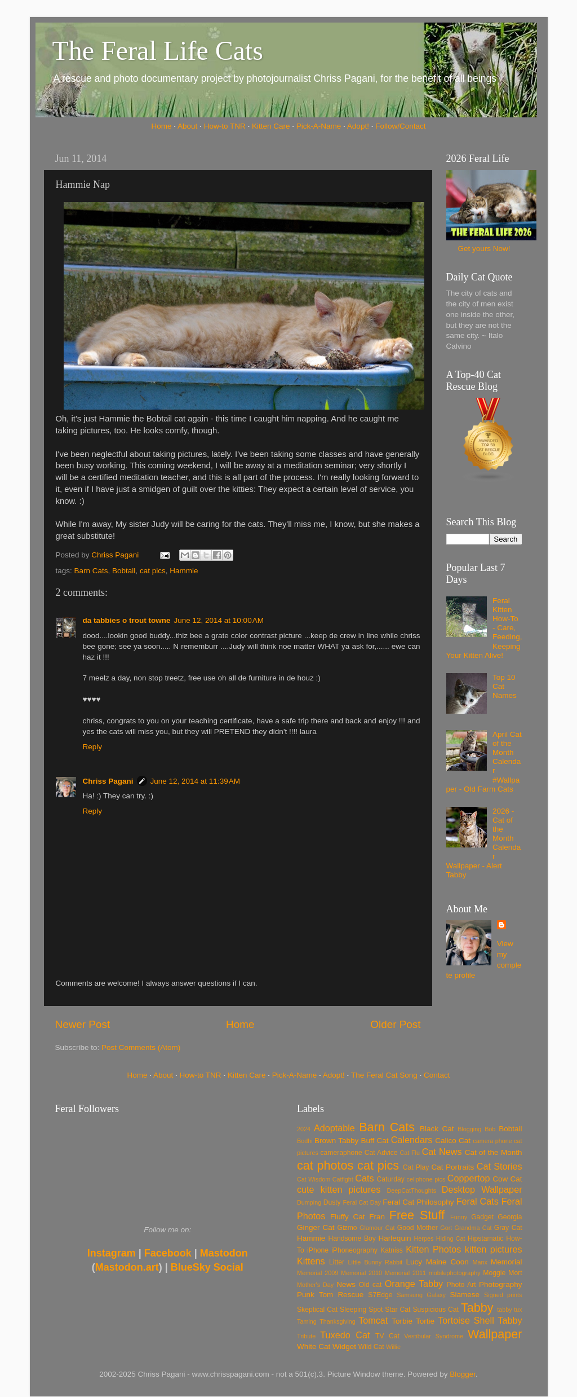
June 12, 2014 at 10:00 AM (219, 620)
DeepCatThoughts (411, 1190)
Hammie (184, 570)
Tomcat (373, 1320)
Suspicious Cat (435, 1309)
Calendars (412, 1140)
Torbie (402, 1321)
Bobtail (123, 570)
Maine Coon (447, 1262)
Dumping (309, 1202)
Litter (336, 1262)
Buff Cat (374, 1140)
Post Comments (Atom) (140, 1047)
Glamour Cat (376, 1227)
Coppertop (468, 1178)
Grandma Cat (473, 1227)
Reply (93, 747)
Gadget (482, 1217)
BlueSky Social (207, 1267)
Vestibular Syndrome (433, 1336)
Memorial (506, 1262)
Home (162, 126)
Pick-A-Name (318, 126)
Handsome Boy (351, 1238)
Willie (393, 1346)
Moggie (494, 1273)
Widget (344, 1346)
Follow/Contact (400, 126)
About (187, 126)
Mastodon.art (127, 1267)
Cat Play (416, 1167)
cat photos (325, 1165)
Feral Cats (477, 1201)
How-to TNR (225, 126)
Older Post (395, 1024)
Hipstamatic (485, 1238)
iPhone (318, 1250)
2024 (303, 1129)
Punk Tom (315, 1294)
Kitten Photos (433, 1249)
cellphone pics (426, 1179)
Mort (515, 1273)
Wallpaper (495, 1334)
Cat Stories (499, 1166)
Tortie (425, 1321)
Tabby (477, 1308)
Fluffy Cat (347, 1217)
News (346, 1284)
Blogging (469, 1129)
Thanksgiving (337, 1321)
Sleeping (353, 1309)
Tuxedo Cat (345, 1335)
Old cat (370, 1285)
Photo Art (461, 1285)
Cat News (442, 1151)
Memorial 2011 (405, 1272)
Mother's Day (315, 1284)
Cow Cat (507, 1179)
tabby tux (509, 1309)
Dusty (332, 1202)
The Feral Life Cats (158, 50)
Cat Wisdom (313, 1179)
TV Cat (387, 1336)
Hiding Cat (450, 1238)
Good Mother (417, 1228)
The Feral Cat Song (384, 1075)
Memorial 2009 (317, 1272)
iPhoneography (354, 1250)
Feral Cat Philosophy (418, 1202)
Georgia (510, 1217)
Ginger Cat (315, 1227)
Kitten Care (271, 126)
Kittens (311, 1261)
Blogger (463, 1374)
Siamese (465, 1294)
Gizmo (347, 1228)
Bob (490, 1129)
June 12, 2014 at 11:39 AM (195, 781)
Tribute (306, 1336)
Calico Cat (453, 1140)
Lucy (414, 1262)
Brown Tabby (336, 1140)
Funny (458, 1217)
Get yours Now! (484, 248)
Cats (364, 1178)
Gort (446, 1227)
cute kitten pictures (338, 1189)
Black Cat (437, 1128)
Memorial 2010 (361, 1272)
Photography (500, 1284)
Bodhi (305, 1140)
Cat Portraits (453, 1167)
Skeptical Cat (317, 1309)
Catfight (342, 1179)
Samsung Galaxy (421, 1294)
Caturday (391, 1179)
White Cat (313, 1346)
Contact (437, 1075)
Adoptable (334, 1128)
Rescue (350, 1294)
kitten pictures (493, 1249)
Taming (307, 1321)
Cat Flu (410, 1152)
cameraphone (341, 1153)
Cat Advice (381, 1153)
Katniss (391, 1250)
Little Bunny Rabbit (375, 1262)
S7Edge (380, 1295)
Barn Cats (91, 570)
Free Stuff (417, 1215)
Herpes (424, 1238)
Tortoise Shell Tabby (480, 1320)
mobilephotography (455, 1272)
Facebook (168, 1253)
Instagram (111, 1253)
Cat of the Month (493, 1152)
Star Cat (397, 1309)
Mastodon (224, 1253)
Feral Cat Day (361, 1202)
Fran (377, 1217)
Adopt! (358, 126)
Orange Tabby (414, 1284)
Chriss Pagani (108, 781)
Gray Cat (508, 1228)
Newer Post (82, 1024)
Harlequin (395, 1238)
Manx (480, 1262)
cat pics (153, 570)
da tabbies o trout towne (127, 620)
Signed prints (503, 1294)
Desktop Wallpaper (482, 1189)
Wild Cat (371, 1347)
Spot (376, 1309)
